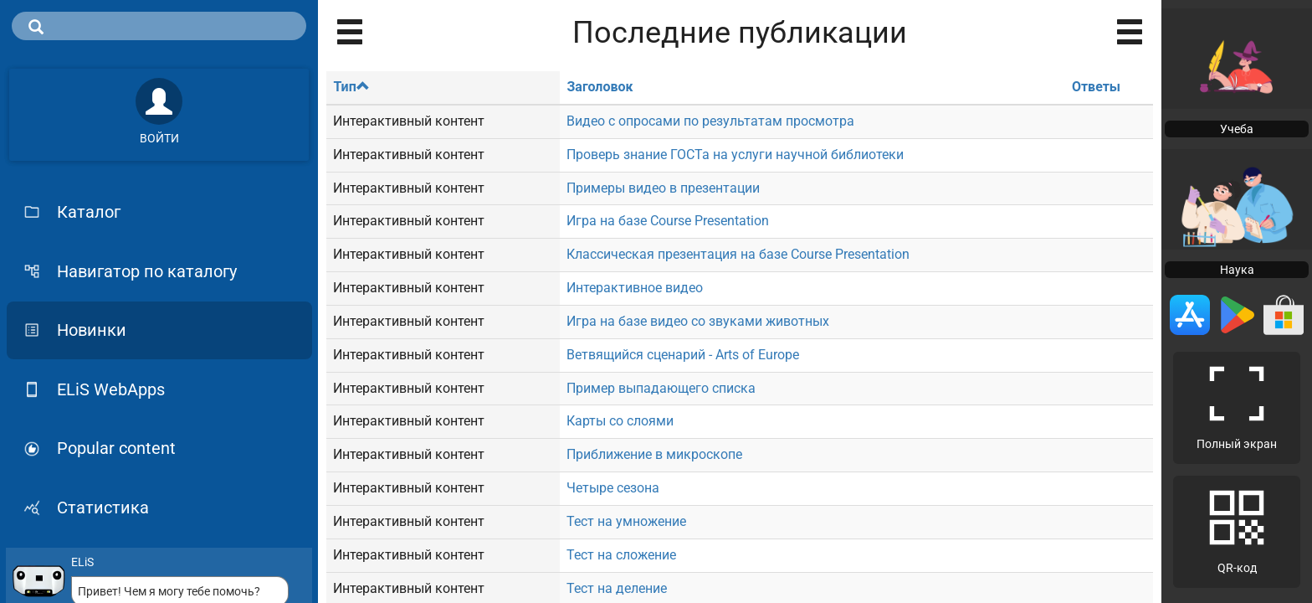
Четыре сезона (612, 488)
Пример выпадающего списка (661, 388)
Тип (351, 87)
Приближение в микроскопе (654, 454)
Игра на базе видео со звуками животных (697, 321)
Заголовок (599, 87)
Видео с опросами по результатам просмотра (710, 121)
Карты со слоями (620, 421)
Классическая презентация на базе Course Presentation (738, 254)
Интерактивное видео (634, 288)
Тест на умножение (626, 521)
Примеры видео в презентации (663, 188)
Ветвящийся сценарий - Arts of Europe (682, 355)
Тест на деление (616, 588)
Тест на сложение (621, 555)
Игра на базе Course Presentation (667, 221)
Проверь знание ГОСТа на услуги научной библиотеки (735, 154)
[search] (159, 26)
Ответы (1096, 87)
